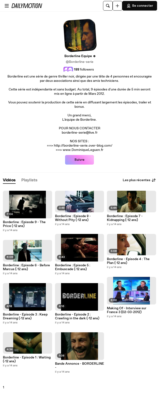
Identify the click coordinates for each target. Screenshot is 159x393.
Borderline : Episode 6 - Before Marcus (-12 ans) (26, 267)
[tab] (9, 180)
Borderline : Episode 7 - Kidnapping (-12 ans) (125, 218)
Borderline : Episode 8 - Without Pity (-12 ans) (73, 218)
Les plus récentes (139, 180)
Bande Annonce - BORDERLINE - (79, 365)
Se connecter (139, 5)
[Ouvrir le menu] (7, 6)
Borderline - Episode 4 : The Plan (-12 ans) (128, 261)
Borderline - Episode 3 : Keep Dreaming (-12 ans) (25, 316)
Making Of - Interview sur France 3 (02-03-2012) (126, 310)
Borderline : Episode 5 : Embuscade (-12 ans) (72, 267)
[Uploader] (117, 6)
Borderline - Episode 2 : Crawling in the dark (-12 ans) (77, 316)
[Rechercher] (108, 6)
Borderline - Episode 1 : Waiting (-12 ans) (27, 359)
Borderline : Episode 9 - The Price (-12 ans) (24, 224)
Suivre (79, 160)
